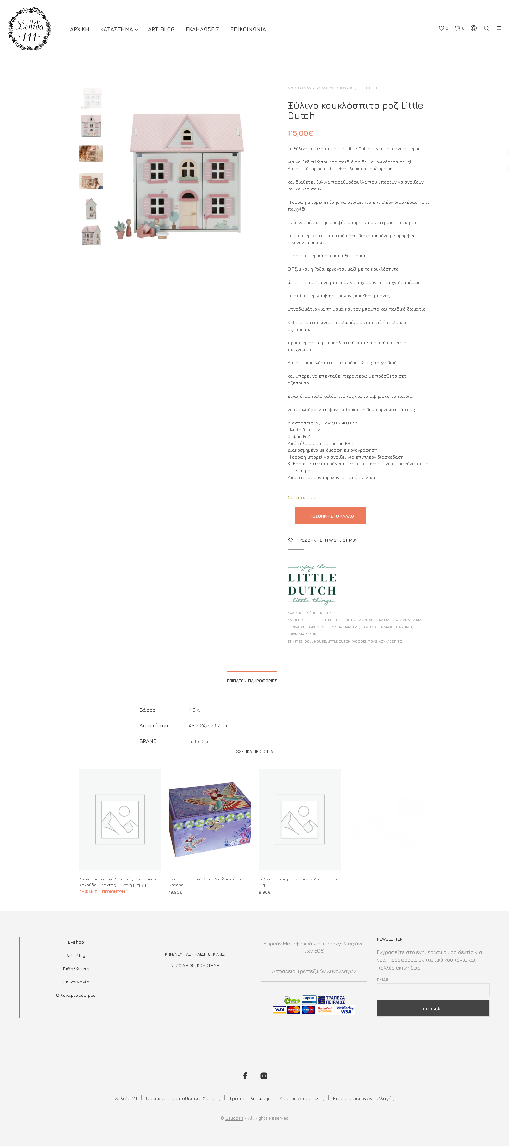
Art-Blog (161, 29)
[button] (443, 28)
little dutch (339, 641)
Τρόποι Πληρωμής (250, 1098)
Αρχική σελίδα (299, 88)
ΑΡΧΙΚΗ (79, 29)
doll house (315, 641)
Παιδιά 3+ (369, 627)
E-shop (76, 941)
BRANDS (346, 88)
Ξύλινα (336, 627)
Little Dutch (370, 88)
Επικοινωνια (248, 29)
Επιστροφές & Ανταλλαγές (363, 1098)
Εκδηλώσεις (76, 968)
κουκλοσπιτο (390, 641)
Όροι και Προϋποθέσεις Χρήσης (183, 1098)
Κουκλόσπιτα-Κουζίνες (308, 627)
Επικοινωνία (76, 981)
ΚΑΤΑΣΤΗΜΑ (116, 29)
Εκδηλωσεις (202, 29)
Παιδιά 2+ (351, 627)
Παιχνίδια (404, 627)
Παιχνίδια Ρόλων (302, 634)
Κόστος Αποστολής (302, 1098)
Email (383, 979)
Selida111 (234, 1118)
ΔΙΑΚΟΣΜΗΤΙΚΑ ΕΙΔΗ (375, 620)
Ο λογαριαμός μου (76, 995)
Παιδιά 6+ (386, 627)
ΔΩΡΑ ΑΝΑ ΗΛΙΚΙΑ (407, 620)
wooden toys (364, 641)
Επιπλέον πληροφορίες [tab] (252, 680)
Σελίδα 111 (126, 1098)
